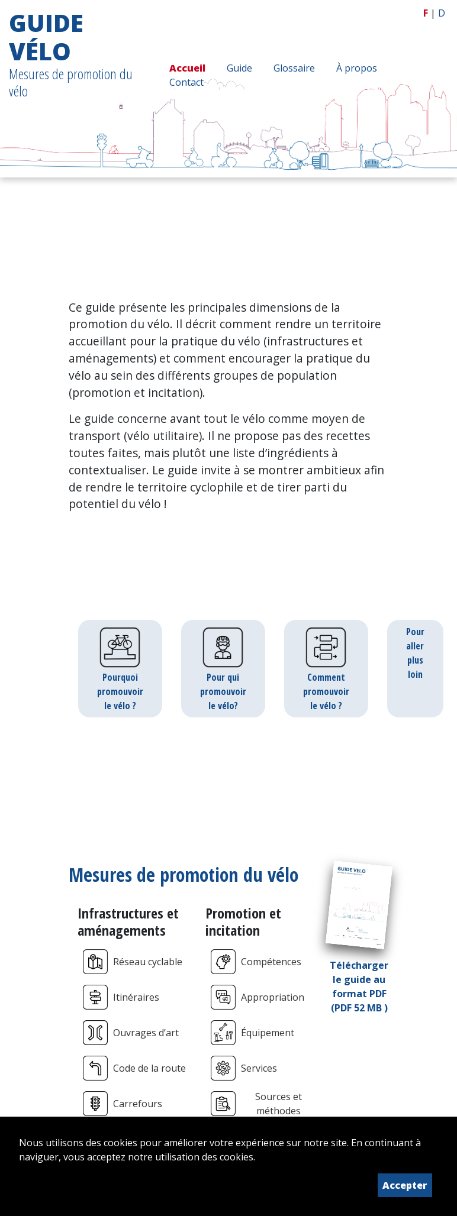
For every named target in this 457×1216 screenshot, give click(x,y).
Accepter (404, 1185)
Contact (186, 82)
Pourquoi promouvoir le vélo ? (120, 668)
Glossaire (294, 68)
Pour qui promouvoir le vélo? (223, 668)
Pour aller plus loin (415, 653)
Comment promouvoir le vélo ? (326, 668)
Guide (239, 68)
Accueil (187, 68)
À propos (356, 68)
